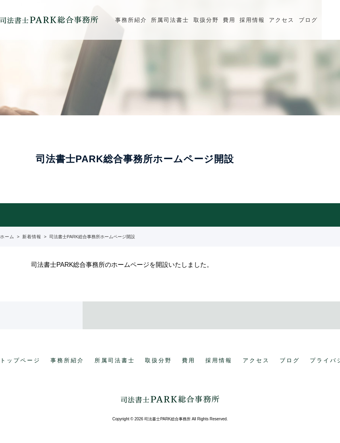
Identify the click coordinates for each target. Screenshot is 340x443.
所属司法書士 (170, 20)
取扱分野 (206, 20)
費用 (229, 20)
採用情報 (252, 20)
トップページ (20, 360)
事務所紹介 (131, 20)
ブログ (308, 20)
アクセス (281, 20)
